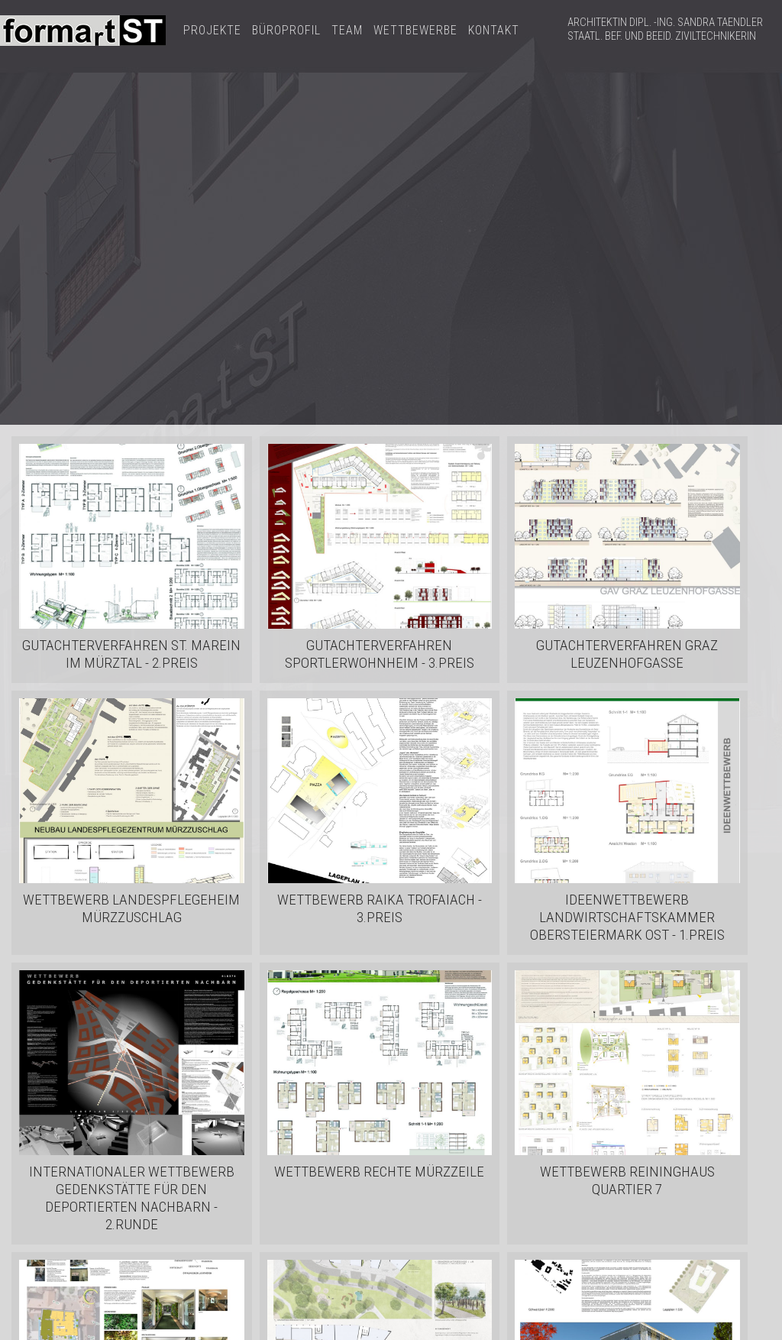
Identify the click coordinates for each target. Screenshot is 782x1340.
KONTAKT (493, 30)
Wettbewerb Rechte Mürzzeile (379, 1171)
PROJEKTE (212, 30)
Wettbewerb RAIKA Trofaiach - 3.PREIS (379, 908)
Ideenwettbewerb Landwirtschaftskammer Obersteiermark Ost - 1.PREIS (627, 917)
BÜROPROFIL (286, 30)
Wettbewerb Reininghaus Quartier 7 (627, 1180)
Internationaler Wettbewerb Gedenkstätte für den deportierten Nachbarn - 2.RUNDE (131, 1198)
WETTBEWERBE (415, 30)
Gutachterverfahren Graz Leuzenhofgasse (627, 654)
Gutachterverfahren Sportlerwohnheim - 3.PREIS (379, 654)
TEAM (347, 30)
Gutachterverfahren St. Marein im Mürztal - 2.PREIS (131, 654)
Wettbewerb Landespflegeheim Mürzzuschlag (131, 908)
